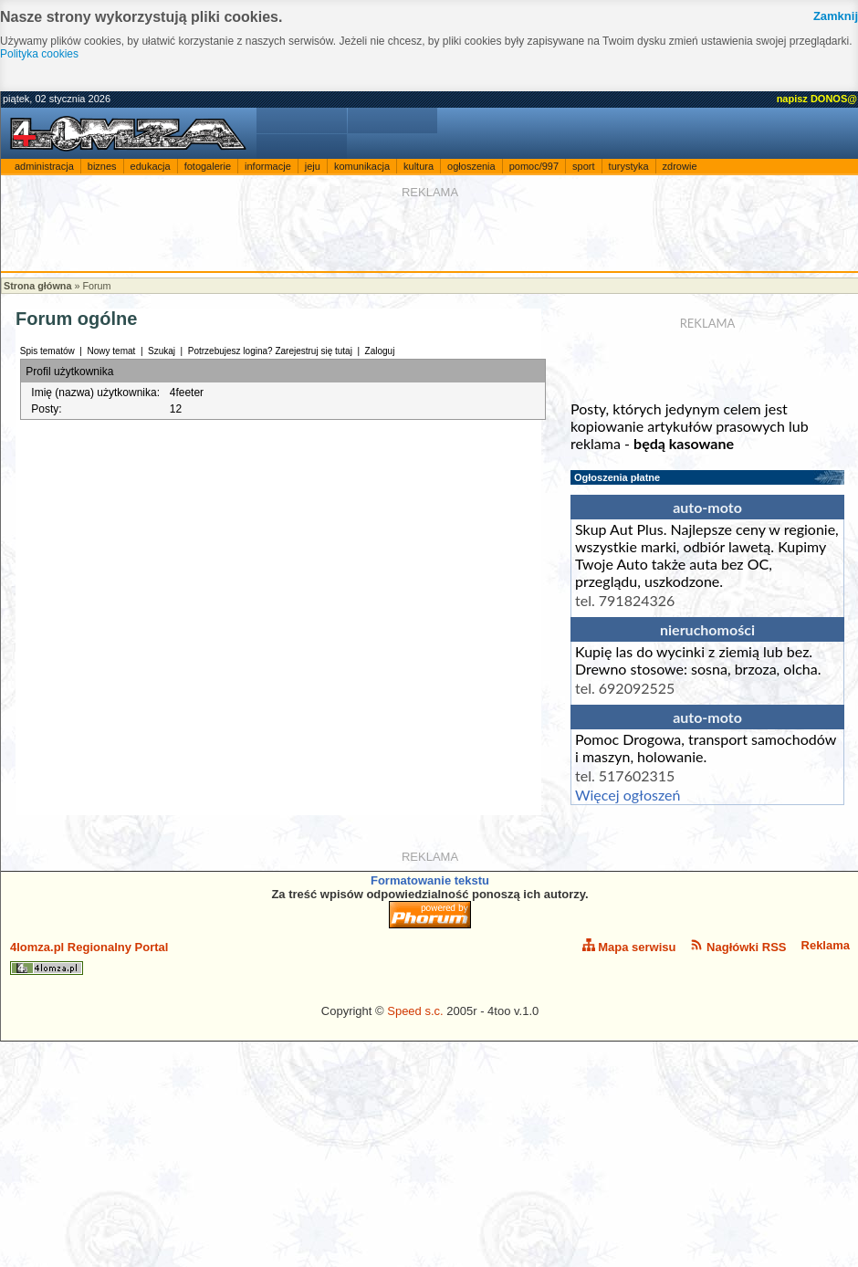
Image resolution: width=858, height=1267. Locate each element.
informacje (268, 166)
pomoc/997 (534, 166)
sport (583, 166)
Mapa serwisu (629, 946)
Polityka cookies (39, 53)
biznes (102, 166)
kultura (418, 166)
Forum (96, 285)
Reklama (825, 945)
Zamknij (835, 16)
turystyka (629, 166)
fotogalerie (207, 166)
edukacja (151, 166)
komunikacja (362, 166)
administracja (44, 166)
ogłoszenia (471, 166)
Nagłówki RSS (738, 946)
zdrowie (680, 166)
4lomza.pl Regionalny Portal (89, 957)
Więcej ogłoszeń (627, 794)
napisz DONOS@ (817, 98)
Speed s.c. (415, 1011)
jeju (312, 166)
